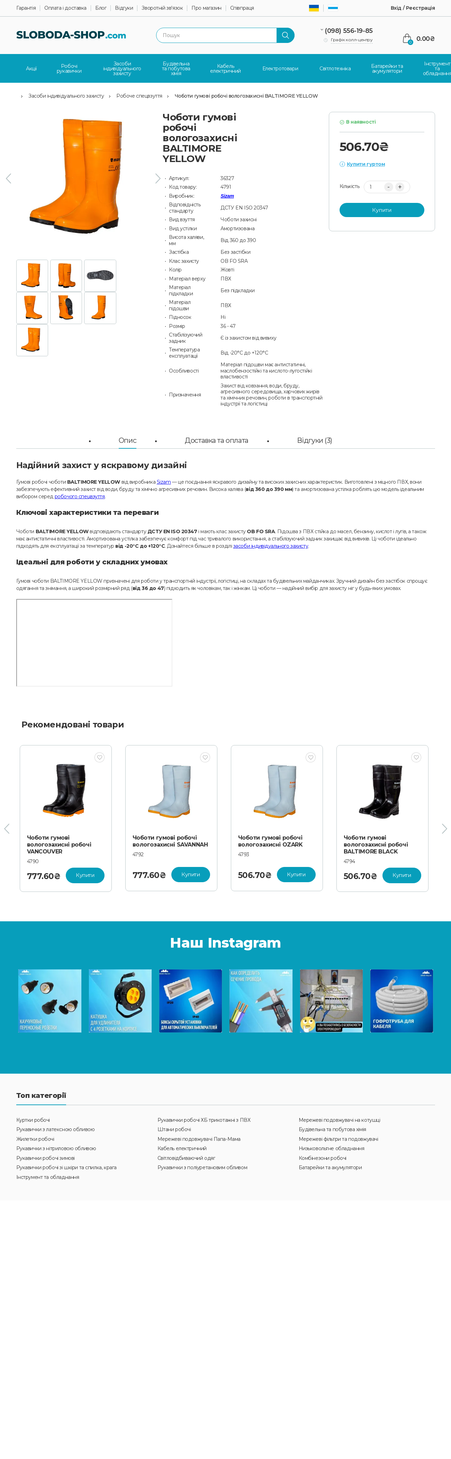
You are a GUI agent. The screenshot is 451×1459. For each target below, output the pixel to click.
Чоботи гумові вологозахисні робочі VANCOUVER (59, 844)
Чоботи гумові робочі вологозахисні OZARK (270, 841)
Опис (127, 440)
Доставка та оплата (216, 440)
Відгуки (124, 8)
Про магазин (206, 8)
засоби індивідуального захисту (270, 546)
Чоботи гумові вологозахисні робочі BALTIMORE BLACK (376, 844)
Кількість (349, 186)
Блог (100, 8)
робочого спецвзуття (80, 496)
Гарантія (26, 8)
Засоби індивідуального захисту (66, 95)
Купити (381, 209)
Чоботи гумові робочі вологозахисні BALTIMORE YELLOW (246, 95)
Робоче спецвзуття (139, 95)
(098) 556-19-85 (349, 31)
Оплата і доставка (65, 8)
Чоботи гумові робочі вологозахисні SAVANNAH (170, 841)
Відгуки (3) (314, 440)
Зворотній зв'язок (162, 8)
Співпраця (242, 8)
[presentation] (8, 178)
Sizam (227, 195)
